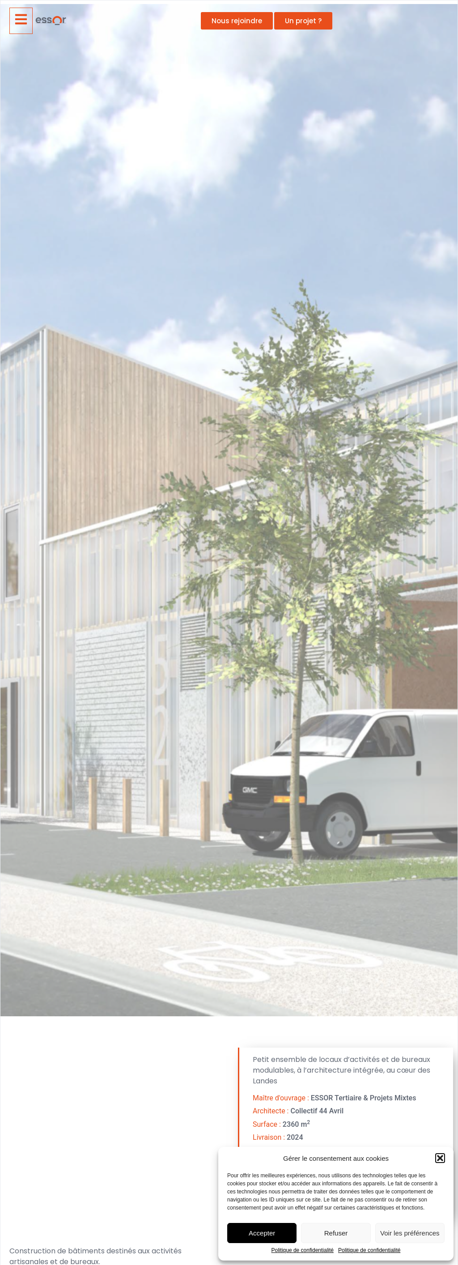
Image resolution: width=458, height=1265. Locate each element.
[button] (440, 1158)
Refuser (336, 1233)
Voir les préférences (410, 1233)
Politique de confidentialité (302, 1250)
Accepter (262, 1233)
